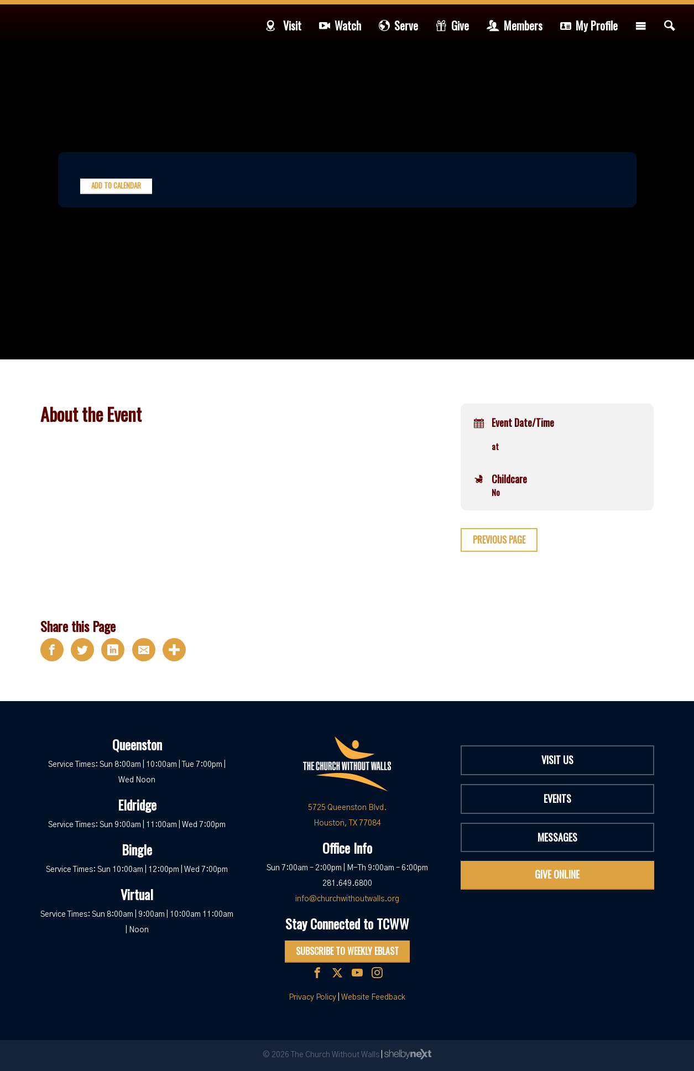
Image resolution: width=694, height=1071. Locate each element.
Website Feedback (373, 997)
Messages (557, 837)
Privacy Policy (312, 997)
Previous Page (499, 539)
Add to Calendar (116, 185)
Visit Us (557, 760)
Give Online (557, 874)
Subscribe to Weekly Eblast (347, 951)
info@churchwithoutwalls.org (347, 899)
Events (557, 798)
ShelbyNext (407, 1054)
